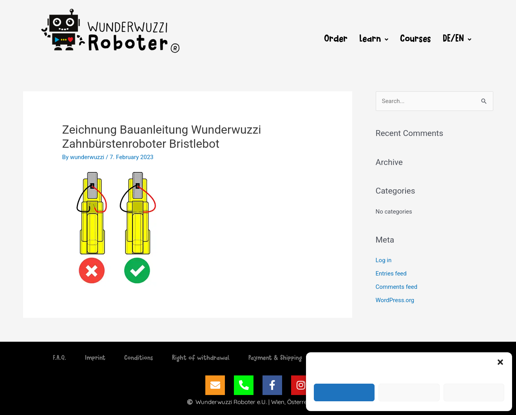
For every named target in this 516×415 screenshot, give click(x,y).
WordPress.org (395, 300)
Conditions (138, 358)
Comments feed (397, 286)
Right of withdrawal (201, 358)
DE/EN (457, 39)
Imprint (95, 358)
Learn (373, 39)
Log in (384, 260)
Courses (415, 39)
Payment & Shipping (275, 358)
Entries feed (391, 273)
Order (336, 39)
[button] (500, 362)
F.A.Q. (59, 358)
